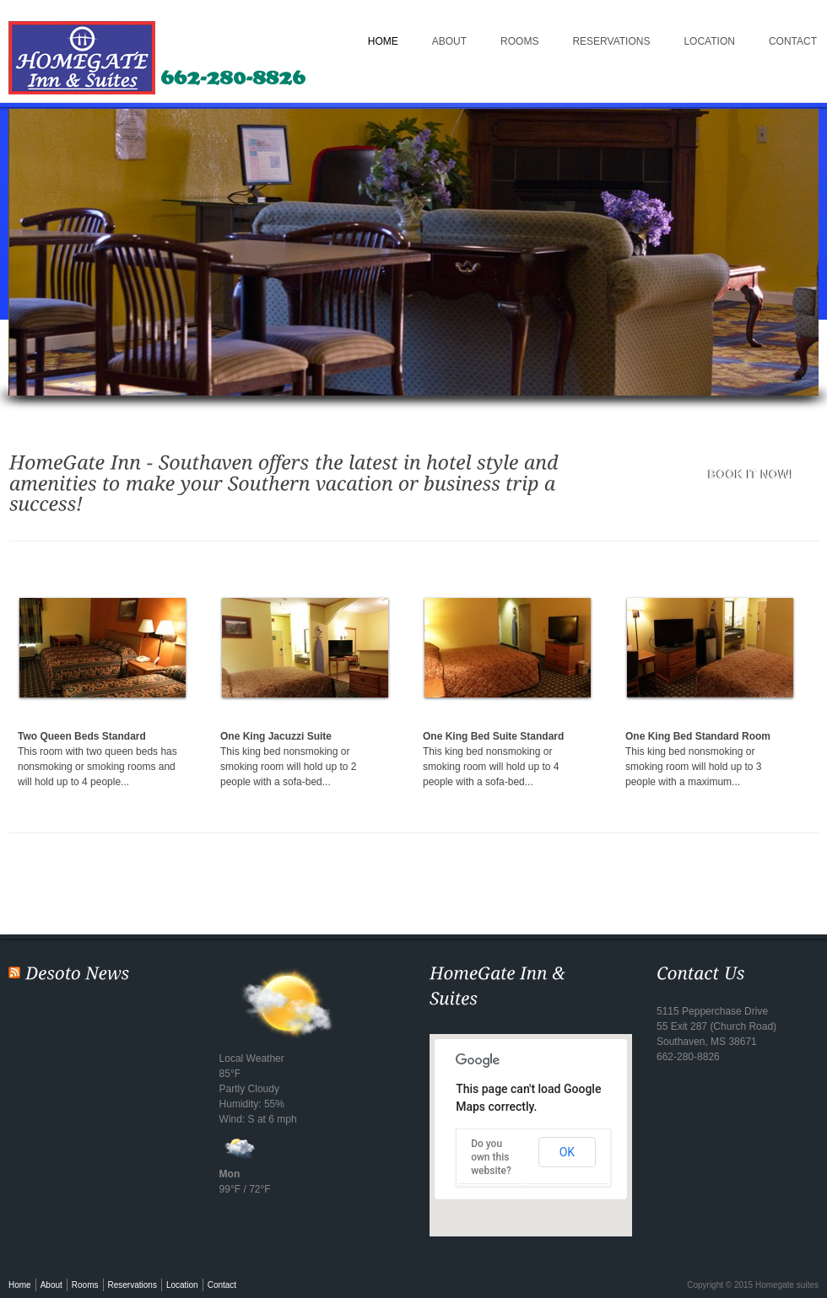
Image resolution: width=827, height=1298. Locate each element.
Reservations (611, 41)
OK (567, 1152)
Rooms (519, 41)
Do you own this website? (491, 1157)
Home (383, 41)
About (449, 41)
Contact (222, 1285)
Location (709, 41)
